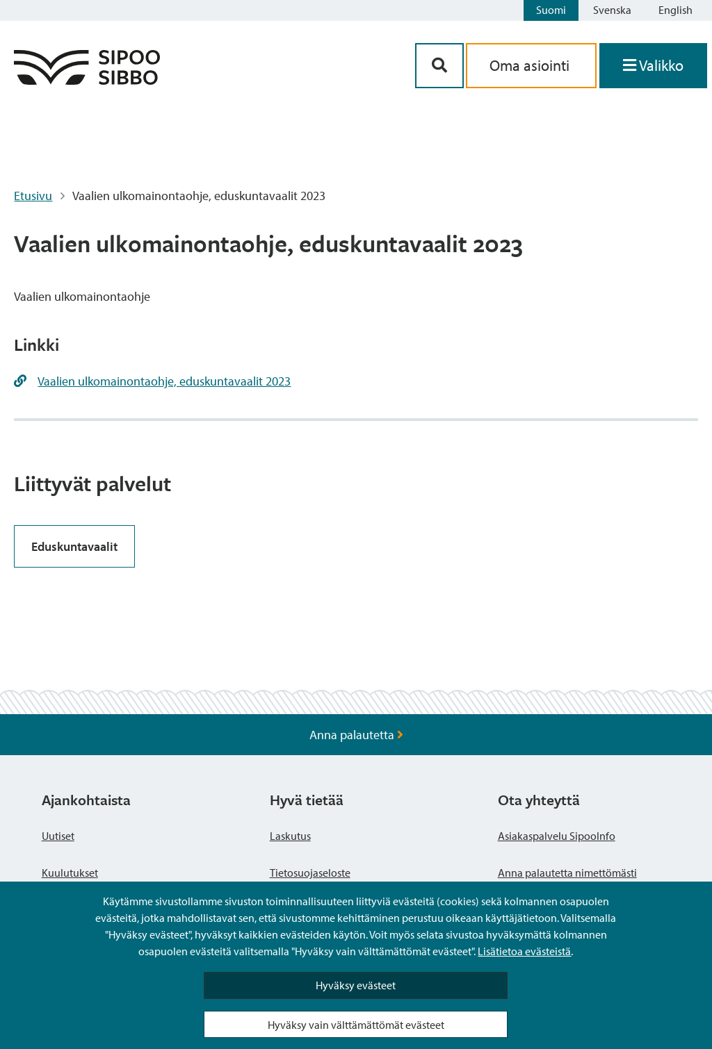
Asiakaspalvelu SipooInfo (556, 836)
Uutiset (58, 836)
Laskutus (290, 836)
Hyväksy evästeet (356, 985)
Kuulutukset (70, 872)
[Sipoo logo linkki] (87, 80)
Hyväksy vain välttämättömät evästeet (356, 1025)
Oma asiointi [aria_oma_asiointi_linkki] (531, 65)
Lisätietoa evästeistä (524, 951)
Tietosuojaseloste (310, 872)
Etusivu (33, 196)
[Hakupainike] (439, 65)
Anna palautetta (356, 734)
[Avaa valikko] (653, 65)
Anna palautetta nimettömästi (567, 872)
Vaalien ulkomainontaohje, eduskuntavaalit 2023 (164, 381)
